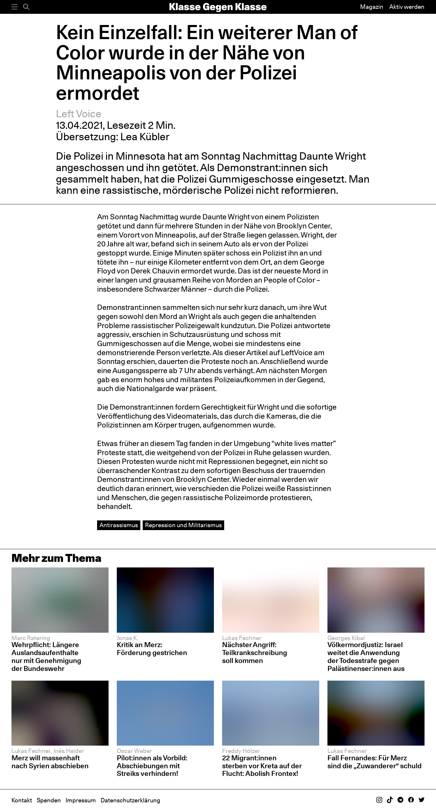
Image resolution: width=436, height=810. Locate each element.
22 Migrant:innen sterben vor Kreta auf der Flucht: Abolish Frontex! (262, 766)
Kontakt (21, 800)
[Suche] (26, 7)
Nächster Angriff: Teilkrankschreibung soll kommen (254, 652)
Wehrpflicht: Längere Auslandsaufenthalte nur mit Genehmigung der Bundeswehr (46, 656)
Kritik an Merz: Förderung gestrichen (152, 648)
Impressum (81, 800)
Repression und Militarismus (183, 525)
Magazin (371, 6)
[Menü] (14, 7)
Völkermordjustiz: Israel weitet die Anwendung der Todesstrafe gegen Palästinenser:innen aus (366, 656)
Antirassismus (118, 525)
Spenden (49, 800)
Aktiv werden (407, 6)
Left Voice (78, 113)
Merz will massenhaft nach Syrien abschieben (50, 762)
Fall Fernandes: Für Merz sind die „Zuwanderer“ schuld (374, 762)
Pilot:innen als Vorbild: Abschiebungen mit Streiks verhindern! (152, 766)
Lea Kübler (144, 136)
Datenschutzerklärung (130, 800)
